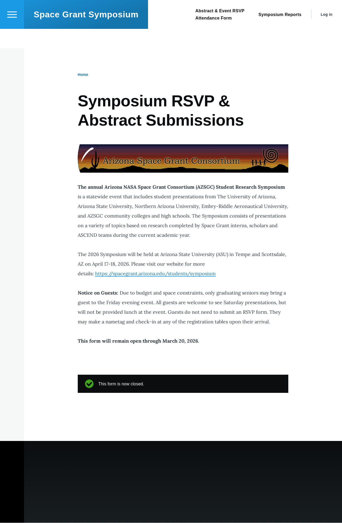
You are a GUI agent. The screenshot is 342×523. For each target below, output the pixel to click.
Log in (326, 34)
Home (83, 75)
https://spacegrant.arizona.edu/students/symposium (155, 274)
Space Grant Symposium (86, 33)
